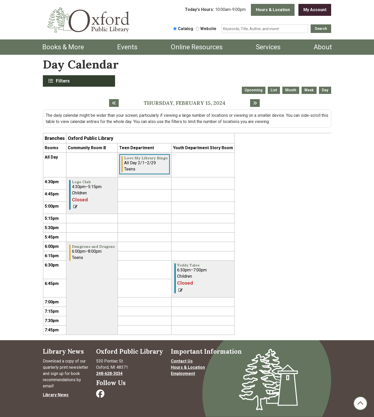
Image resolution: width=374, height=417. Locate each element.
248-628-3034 (109, 373)
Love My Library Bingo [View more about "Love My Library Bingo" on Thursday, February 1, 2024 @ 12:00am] (146, 158)
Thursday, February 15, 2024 (184, 103)
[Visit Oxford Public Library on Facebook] (100, 395)
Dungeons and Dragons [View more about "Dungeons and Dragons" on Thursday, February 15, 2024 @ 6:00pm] (93, 246)
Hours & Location (273, 9)
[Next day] (255, 103)
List (274, 90)
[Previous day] (114, 103)
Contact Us (182, 361)
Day (325, 90)
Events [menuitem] (127, 47)
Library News (56, 394)
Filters (63, 81)
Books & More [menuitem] (63, 47)
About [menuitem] (323, 47)
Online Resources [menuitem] (197, 47)
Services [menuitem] (268, 47)
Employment (183, 373)
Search (321, 28)
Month (290, 90)
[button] (215, 10)
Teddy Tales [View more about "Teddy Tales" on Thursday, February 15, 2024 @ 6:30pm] (188, 265)
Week (309, 90)
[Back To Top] (360, 403)
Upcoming (254, 90)
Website (208, 28)
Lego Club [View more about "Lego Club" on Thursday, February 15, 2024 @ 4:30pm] (81, 182)
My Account (314, 9)
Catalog (185, 28)
